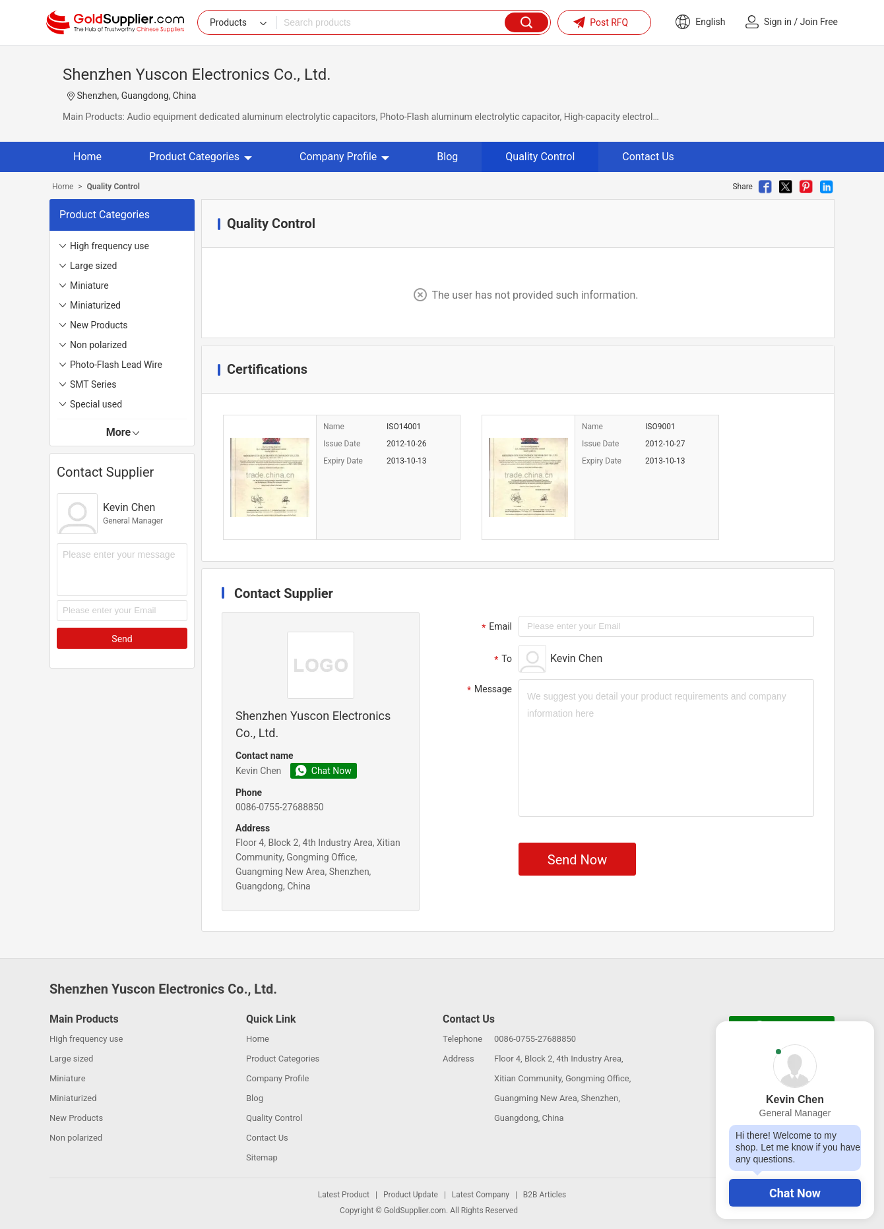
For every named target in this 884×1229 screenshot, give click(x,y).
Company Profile (344, 156)
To (501, 659)
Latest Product (343, 1194)
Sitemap (262, 1157)
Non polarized (98, 345)
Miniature (89, 285)
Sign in (778, 21)
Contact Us (648, 156)
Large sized (93, 265)
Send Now (577, 860)
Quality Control (540, 156)
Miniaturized (95, 305)
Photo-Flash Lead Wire (116, 364)
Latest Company (480, 1194)
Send (121, 639)
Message (488, 689)
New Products (99, 325)
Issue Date (341, 443)
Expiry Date (343, 460)
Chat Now (795, 1193)
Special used (96, 404)
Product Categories (200, 156)
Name (333, 426)
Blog (447, 156)
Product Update (410, 1194)
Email (495, 627)
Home (87, 156)
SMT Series (93, 384)
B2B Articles (544, 1194)
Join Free (819, 21)
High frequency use (109, 246)
